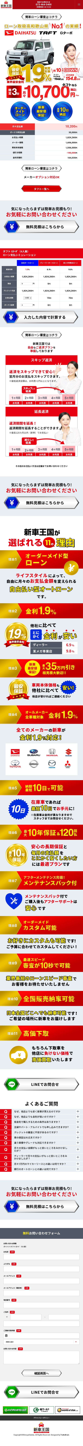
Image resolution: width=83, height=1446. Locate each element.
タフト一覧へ (41, 189)
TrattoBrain (65, 1435)
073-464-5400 (44, 4)
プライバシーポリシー (41, 1418)
